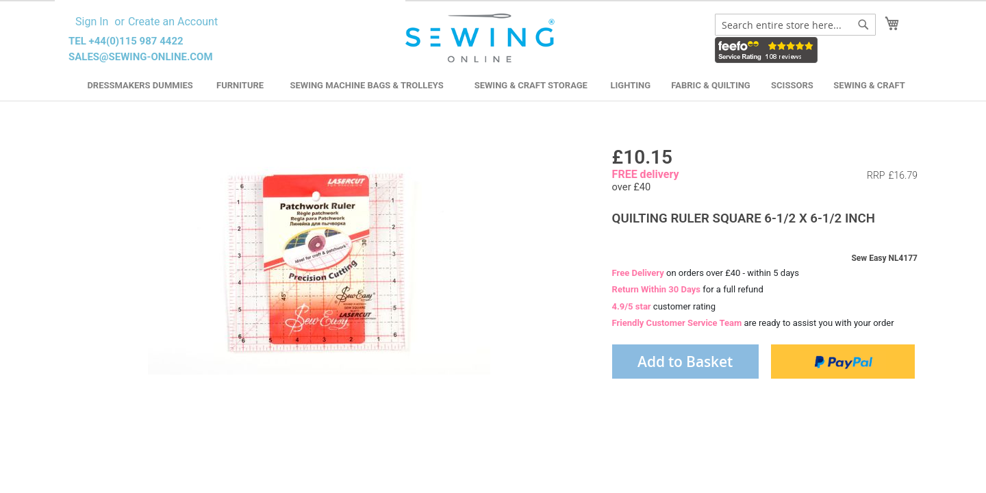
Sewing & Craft (869, 85)
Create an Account (173, 21)
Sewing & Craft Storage (531, 85)
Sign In (91, 21)
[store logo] (481, 38)
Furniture (240, 85)
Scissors (792, 85)
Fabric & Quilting (710, 85)
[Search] (863, 25)
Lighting (631, 85)
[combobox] (795, 25)
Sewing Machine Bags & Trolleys (366, 85)
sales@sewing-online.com (140, 57)
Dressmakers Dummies (139, 85)
